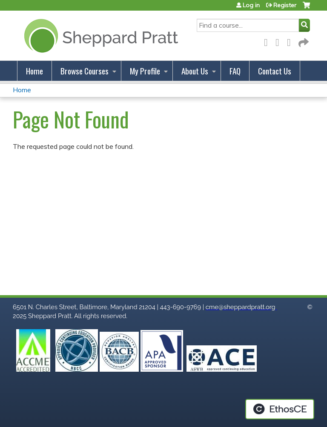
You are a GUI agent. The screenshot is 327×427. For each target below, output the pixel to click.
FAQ (235, 71)
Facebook (268, 41)
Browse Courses (84, 71)
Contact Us (274, 71)
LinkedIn (291, 41)
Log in (251, 5)
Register (284, 5)
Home (34, 71)
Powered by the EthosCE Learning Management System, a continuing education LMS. (279, 409)
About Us (194, 71)
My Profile (145, 71)
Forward (302, 41)
